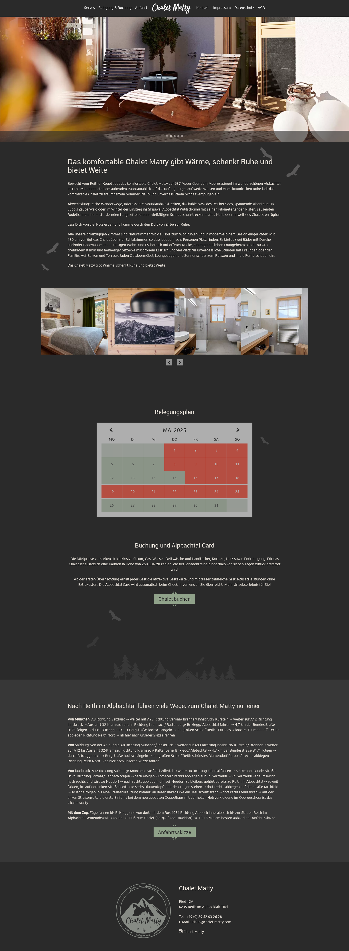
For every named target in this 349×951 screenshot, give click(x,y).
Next (180, 362)
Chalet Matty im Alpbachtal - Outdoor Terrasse (167, 136)
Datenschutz (244, 8)
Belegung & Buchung (115, 8)
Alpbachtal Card (117, 584)
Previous (169, 362)
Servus (89, 8)
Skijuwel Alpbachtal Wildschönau (174, 209)
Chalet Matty (193, 932)
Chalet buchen (174, 599)
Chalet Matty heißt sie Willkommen (178, 136)
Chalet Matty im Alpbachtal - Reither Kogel (175, 136)
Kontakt (202, 8)
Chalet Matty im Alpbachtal (182, 136)
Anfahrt (141, 8)
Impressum (222, 8)
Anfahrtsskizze (174, 832)
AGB (261, 8)
